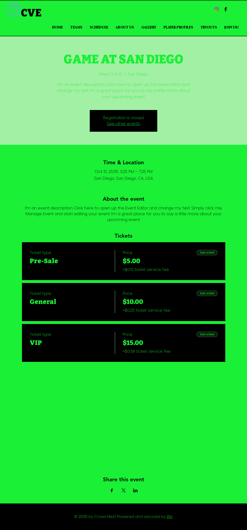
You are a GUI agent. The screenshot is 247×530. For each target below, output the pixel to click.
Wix (169, 516)
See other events (123, 123)
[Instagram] (216, 9)
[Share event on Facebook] (112, 490)
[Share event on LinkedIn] (135, 490)
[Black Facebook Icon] (226, 9)
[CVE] (36, 13)
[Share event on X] (123, 490)
